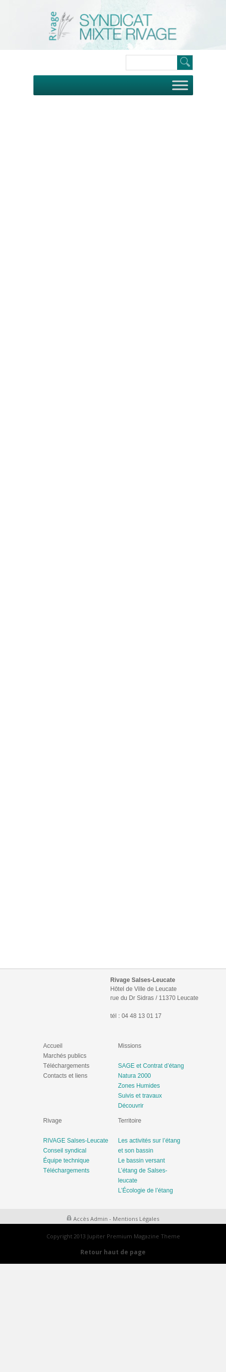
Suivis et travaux (140, 1095)
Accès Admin (90, 1218)
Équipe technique (66, 1160)
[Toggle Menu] (180, 85)
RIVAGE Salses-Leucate (76, 1140)
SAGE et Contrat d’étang (151, 1065)
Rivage (52, 1120)
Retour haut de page (113, 1252)
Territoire (130, 1120)
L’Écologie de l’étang (145, 1190)
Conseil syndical (65, 1150)
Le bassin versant (141, 1160)
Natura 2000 (134, 1075)
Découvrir (131, 1105)
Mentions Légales (136, 1218)
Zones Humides (139, 1085)
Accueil (53, 1045)
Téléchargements (66, 1065)
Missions (130, 1045)
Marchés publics (65, 1055)
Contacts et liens (65, 1075)
